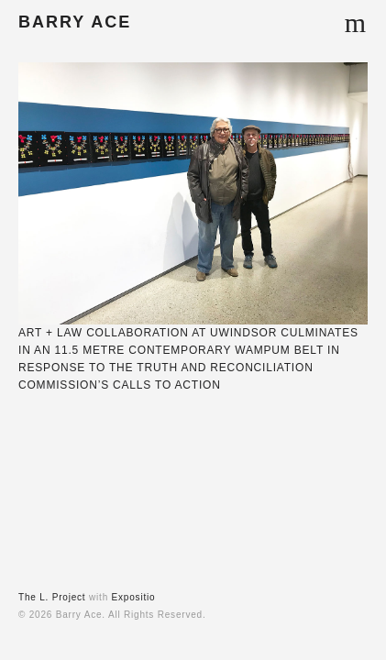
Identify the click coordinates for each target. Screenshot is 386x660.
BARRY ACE (74, 22)
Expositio (134, 597)
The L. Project (51, 597)
